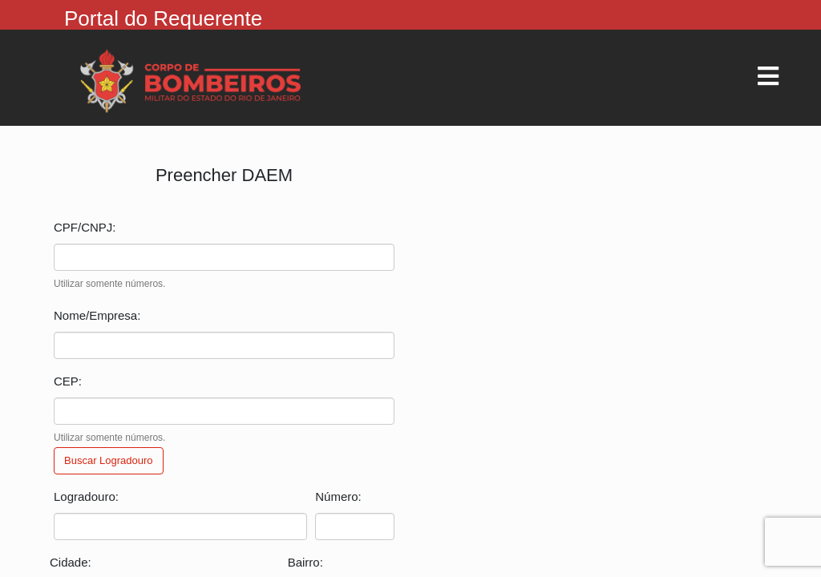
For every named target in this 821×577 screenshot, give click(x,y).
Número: (338, 496)
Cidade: (70, 562)
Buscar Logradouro (108, 460)
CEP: (68, 381)
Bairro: (305, 562)
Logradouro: (86, 496)
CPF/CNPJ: (85, 227)
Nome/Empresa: (97, 315)
